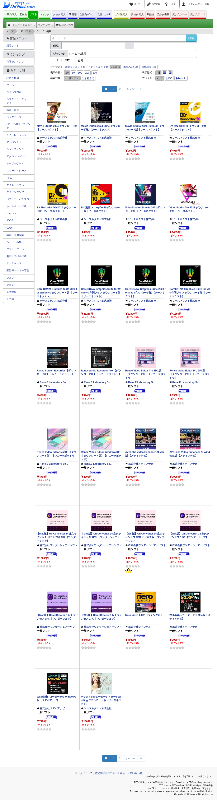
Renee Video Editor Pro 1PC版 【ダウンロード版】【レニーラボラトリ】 (189, 374)
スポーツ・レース (16, 170)
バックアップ (14, 117)
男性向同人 (137, 14)
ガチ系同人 (121, 14)
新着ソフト (12, 45)
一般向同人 (10, 14)
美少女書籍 (163, 14)
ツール (10, 85)
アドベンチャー (15, 142)
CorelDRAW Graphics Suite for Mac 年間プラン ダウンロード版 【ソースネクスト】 (190, 293)
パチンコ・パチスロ (17, 199)
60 (73, 72)
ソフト (33, 14)
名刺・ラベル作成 (16, 256)
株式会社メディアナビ (140, 463)
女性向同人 (59, 14)
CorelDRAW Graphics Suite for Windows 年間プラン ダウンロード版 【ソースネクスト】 (101, 293)
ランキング (45, 24)
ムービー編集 (14, 242)
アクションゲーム (16, 156)
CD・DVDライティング (18, 126)
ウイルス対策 (14, 92)
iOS (169, 78)
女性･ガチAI (104, 14)
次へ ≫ (130, 89)
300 (95, 72)
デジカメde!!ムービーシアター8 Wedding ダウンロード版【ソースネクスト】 (101, 700)
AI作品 (150, 14)
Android (181, 78)
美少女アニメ (197, 14)
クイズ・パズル (15, 185)
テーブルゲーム (15, 163)
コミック (44, 14)
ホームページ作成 (16, 206)
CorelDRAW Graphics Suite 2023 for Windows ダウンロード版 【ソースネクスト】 (57, 293)
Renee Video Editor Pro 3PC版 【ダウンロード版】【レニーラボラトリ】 (145, 374)
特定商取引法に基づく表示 (110, 773)
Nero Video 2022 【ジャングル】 (144, 615)
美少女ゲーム (179, 14)
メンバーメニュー (24, 24)
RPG (9, 177)
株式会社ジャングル (139, 626)
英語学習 (11, 292)
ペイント (11, 213)
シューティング (15, 149)
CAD (9, 227)
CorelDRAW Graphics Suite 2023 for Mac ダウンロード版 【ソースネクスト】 (145, 293)
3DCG (9, 220)
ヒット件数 (63, 60)
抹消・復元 (12, 109)
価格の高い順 (148, 67)
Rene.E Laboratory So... (54, 382)
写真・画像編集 (15, 234)
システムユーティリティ (17, 101)
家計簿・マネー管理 (17, 270)
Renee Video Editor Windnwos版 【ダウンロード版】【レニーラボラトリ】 (101, 456)
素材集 (23, 14)
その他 (10, 299)
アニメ (10, 284)
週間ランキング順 (75, 67)
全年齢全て (88, 78)
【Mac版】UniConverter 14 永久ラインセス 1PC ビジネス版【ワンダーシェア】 (57, 537)
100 (80, 72)
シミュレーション (16, 135)
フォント (11, 277)
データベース (14, 263)
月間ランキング (15, 61)
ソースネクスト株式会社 (53, 137)
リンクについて (84, 773)
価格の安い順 (130, 67)
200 (87, 72)
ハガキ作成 (12, 77)
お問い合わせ (134, 773)
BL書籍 (73, 14)
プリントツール (15, 249)
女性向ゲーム (87, 14)
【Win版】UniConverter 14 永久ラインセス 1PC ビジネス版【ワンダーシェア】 (145, 537)
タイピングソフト (16, 192)
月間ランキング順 (98, 67)
